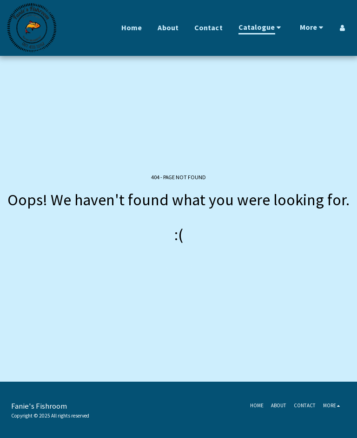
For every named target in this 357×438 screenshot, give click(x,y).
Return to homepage (178, 267)
